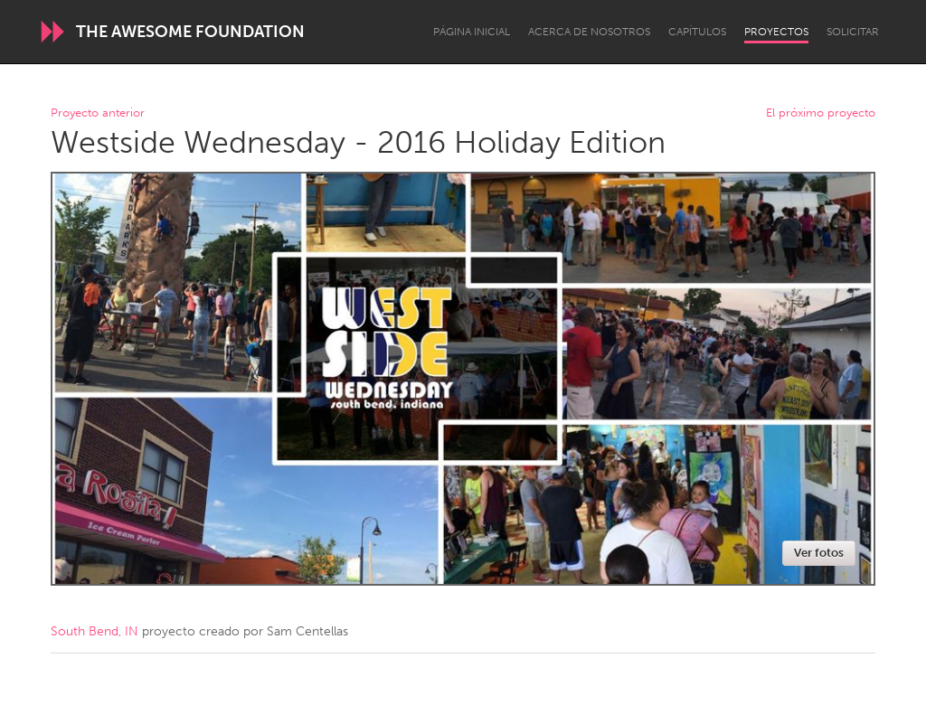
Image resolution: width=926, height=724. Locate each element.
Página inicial (471, 31)
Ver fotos (819, 552)
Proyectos (776, 31)
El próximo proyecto (820, 113)
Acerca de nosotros (589, 31)
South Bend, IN (94, 631)
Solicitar (853, 31)
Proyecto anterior (98, 113)
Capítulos (697, 31)
